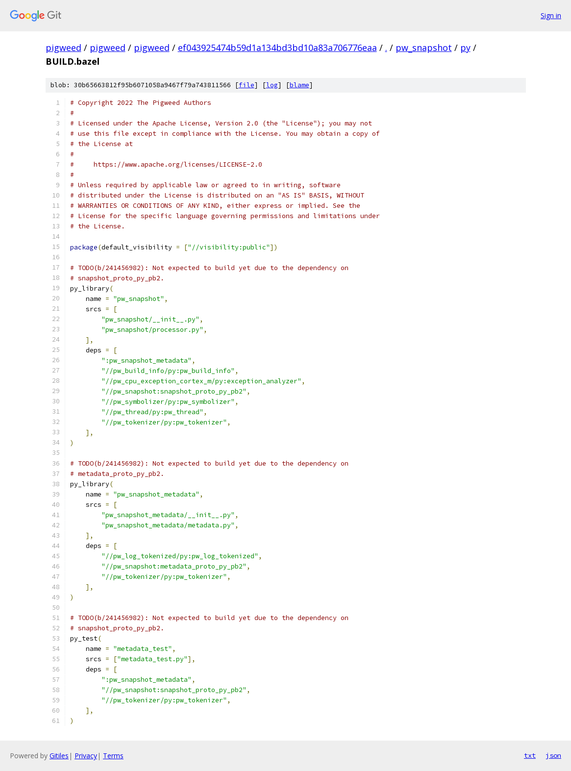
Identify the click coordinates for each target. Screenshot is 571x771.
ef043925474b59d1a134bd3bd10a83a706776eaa (277, 47)
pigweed (63, 47)
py (465, 47)
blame (299, 85)
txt (530, 755)
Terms (113, 755)
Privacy (85, 755)
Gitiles (59, 755)
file (246, 85)
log (272, 85)
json (553, 755)
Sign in (551, 15)
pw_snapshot (424, 47)
